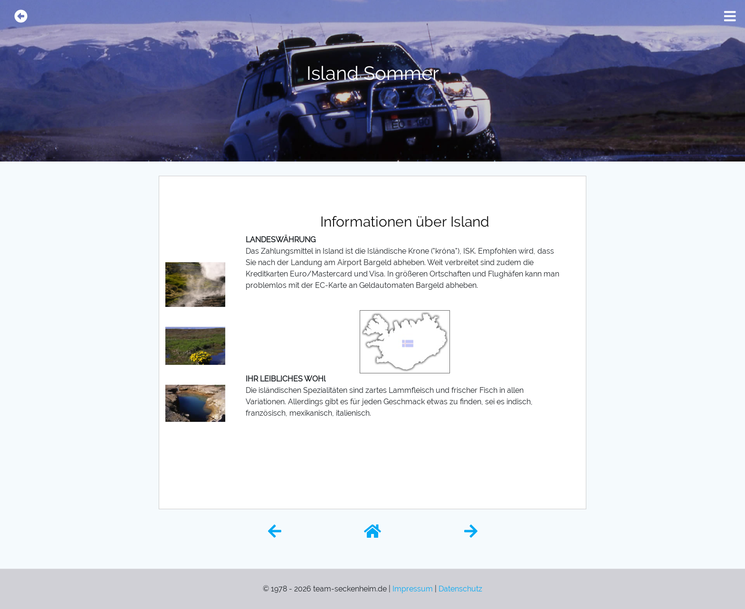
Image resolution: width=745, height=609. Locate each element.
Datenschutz (460, 588)
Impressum (412, 588)
